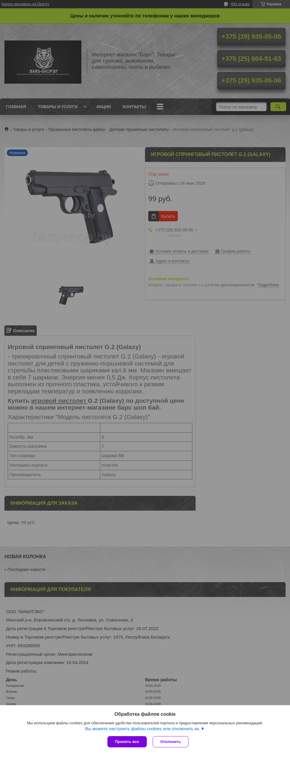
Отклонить (170, 741)
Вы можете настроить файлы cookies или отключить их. (142, 728)
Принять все (127, 741)
